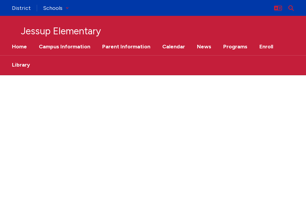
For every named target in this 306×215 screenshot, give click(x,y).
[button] (56, 8)
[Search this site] (291, 8)
